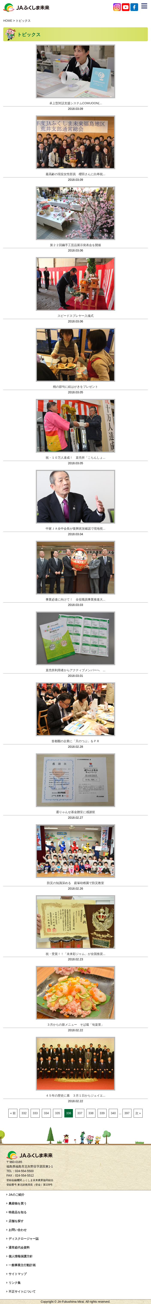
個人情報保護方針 (21, 1256)
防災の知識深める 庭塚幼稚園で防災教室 (75, 883)
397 (126, 1113)
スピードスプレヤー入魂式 (75, 315)
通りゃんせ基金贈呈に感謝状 (77, 812)
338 (90, 1113)
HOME (7, 20)
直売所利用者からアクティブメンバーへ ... (75, 670)
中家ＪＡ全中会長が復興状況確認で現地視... (75, 528)
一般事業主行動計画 (22, 1265)
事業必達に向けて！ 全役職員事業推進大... (75, 599)
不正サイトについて (22, 1291)
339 (102, 1113)
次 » (138, 1113)
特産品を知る (18, 1212)
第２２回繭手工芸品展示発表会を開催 (75, 245)
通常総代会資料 (19, 1247)
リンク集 (15, 1282)
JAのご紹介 (16, 1194)
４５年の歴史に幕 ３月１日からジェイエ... (75, 1095)
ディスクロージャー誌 (24, 1238)
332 (23, 1113)
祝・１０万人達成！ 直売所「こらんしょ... (75, 457)
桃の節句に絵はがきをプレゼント (75, 386)
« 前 (13, 1113)
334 (46, 1113)
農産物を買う (18, 1203)
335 (57, 1113)
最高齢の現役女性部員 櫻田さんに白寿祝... (75, 174)
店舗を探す (16, 1221)
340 (113, 1113)
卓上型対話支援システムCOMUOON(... (75, 103)
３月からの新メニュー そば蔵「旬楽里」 (75, 1024)
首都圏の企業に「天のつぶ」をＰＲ (75, 741)
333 (35, 1113)
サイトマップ (18, 1274)
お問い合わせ (18, 1230)
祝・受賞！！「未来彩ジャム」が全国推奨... (75, 954)
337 (79, 1113)
